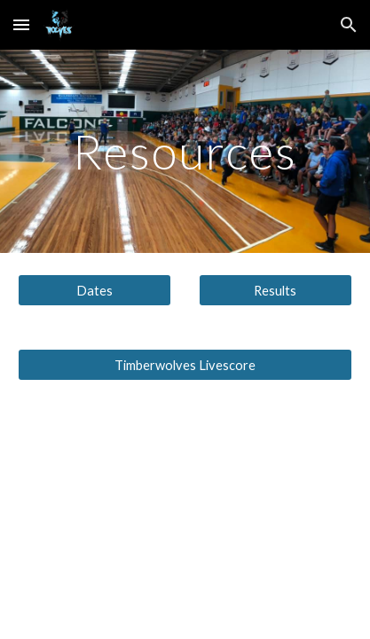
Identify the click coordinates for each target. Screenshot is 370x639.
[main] (185, 151)
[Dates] (94, 290)
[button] (21, 24)
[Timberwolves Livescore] (185, 364)
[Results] (275, 290)
